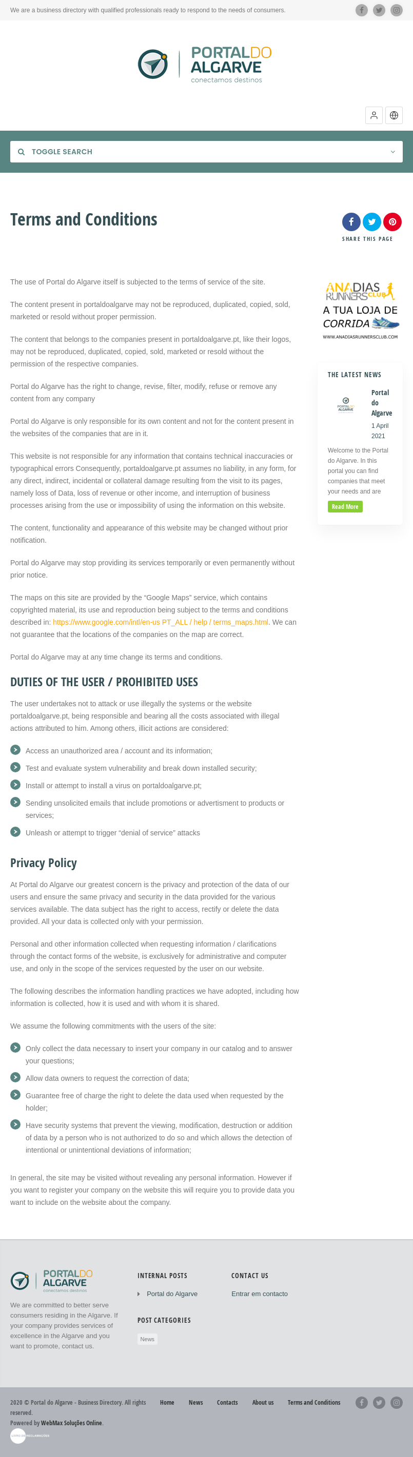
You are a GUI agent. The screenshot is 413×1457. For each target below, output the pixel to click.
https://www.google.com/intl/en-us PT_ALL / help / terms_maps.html (159, 622)
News (148, 1339)
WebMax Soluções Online (71, 1423)
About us (262, 1402)
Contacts (227, 1402)
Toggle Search (55, 152)
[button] (374, 115)
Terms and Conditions (314, 1402)
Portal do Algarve (172, 1294)
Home (167, 1402)
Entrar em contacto (259, 1294)
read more (345, 506)
